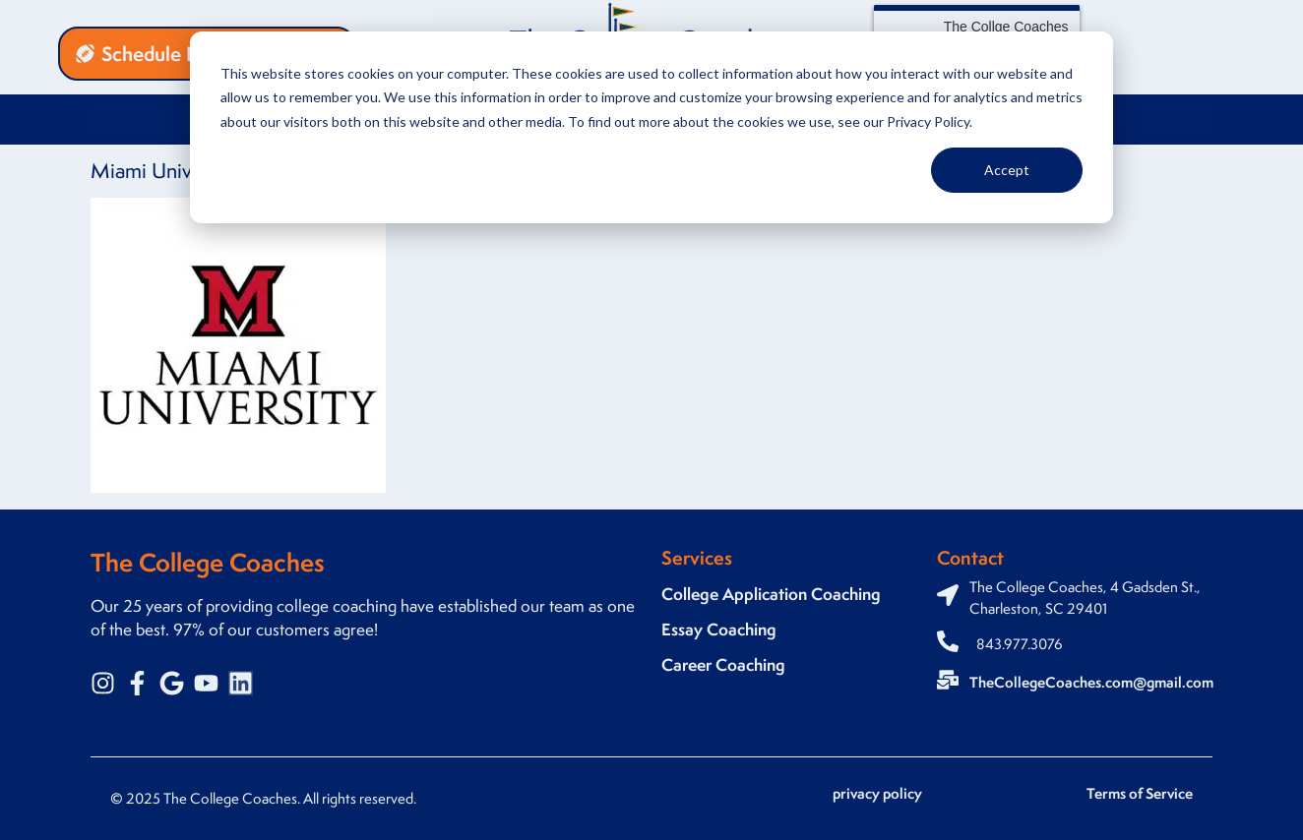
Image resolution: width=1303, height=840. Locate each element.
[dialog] (651, 127)
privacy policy (877, 793)
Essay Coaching (718, 629)
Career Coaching (723, 664)
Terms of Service (1139, 793)
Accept (1006, 169)
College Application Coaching (771, 593)
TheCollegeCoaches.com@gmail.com (1091, 682)
